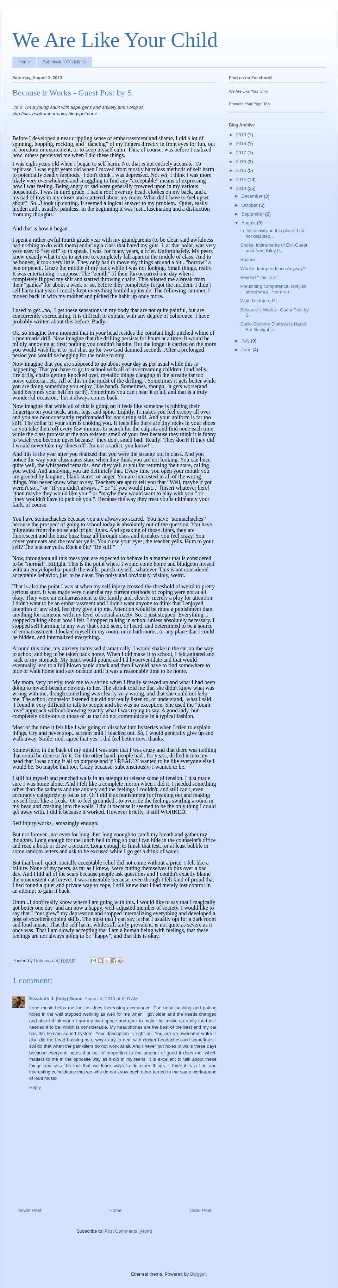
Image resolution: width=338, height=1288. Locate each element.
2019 (242, 134)
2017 (242, 152)
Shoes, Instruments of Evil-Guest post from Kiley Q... (273, 247)
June (247, 349)
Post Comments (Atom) (128, 1231)
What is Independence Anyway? (272, 268)
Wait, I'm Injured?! (258, 300)
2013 (242, 188)
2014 (242, 179)
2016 (242, 161)
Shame (247, 259)
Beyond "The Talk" (258, 277)
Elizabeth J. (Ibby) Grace (55, 998)
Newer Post (29, 1210)
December (253, 196)
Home (24, 62)
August (249, 222)
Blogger (198, 1274)
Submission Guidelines (64, 62)
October (250, 205)
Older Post (200, 1210)
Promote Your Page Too (249, 104)
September (253, 214)
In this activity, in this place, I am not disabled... (272, 233)
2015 (242, 170)
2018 (242, 143)
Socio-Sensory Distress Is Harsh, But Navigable (273, 326)
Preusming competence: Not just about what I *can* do (273, 289)
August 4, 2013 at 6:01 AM (111, 998)
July (246, 340)
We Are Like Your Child (115, 39)
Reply (35, 1087)
